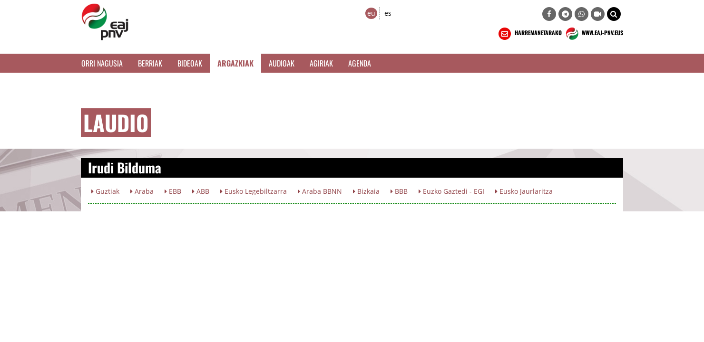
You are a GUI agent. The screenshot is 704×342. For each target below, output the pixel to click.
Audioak (281, 63)
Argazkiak (235, 63)
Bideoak (189, 63)
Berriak (150, 63)
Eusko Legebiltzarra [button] (253, 191)
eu (371, 13)
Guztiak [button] (105, 191)
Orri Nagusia (102, 63)
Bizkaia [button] (366, 191)
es (387, 13)
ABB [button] (200, 191)
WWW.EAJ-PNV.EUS (593, 33)
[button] (614, 14)
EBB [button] (173, 191)
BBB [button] (399, 191)
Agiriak (321, 63)
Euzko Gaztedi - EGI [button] (451, 191)
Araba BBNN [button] (320, 191)
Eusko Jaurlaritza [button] (524, 191)
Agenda (359, 63)
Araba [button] (142, 191)
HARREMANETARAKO (529, 33)
